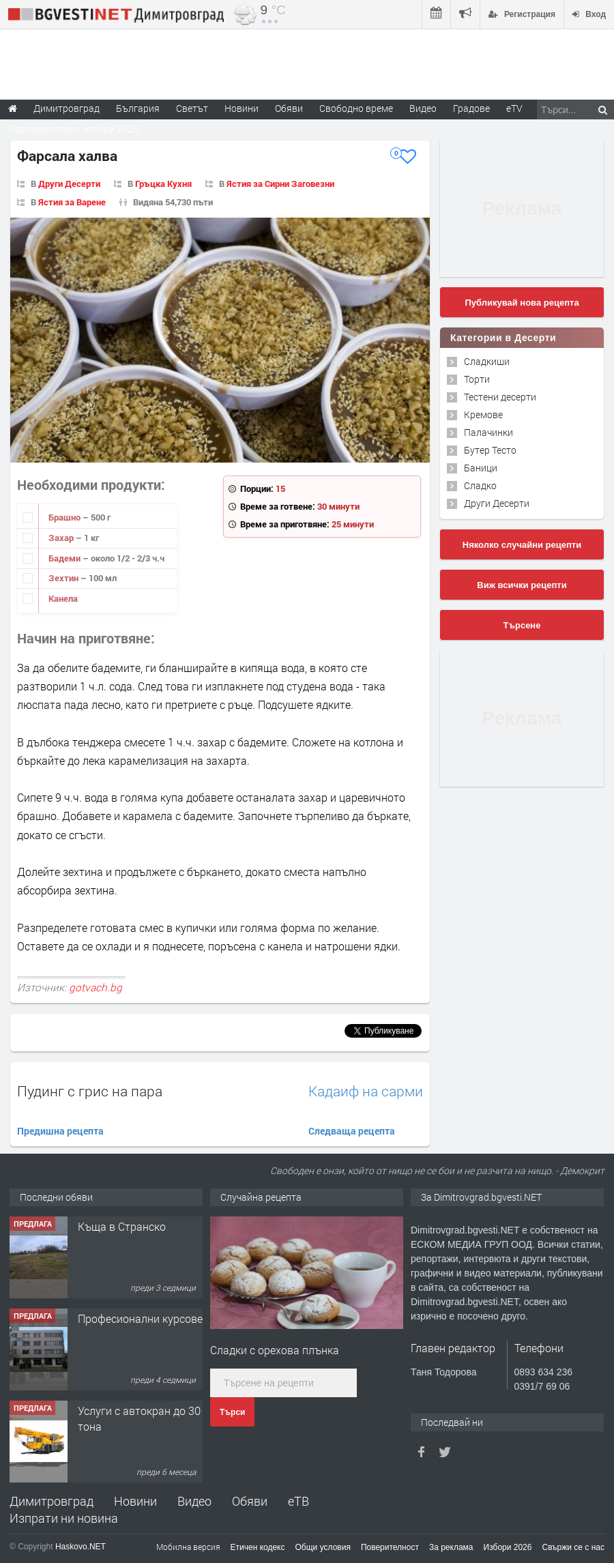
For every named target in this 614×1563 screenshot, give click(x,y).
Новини (241, 108)
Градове (471, 108)
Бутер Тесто (490, 449)
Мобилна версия (188, 1546)
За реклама (451, 1547)
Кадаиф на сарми (365, 1091)
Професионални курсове (140, 1318)
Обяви (249, 1501)
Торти (477, 379)
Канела (63, 598)
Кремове (483, 414)
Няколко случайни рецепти (522, 545)
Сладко (480, 485)
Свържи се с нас (573, 1547)
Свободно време (356, 108)
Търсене (522, 625)
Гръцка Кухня (163, 183)
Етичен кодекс (258, 1547)
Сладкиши (487, 361)
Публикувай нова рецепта (522, 302)
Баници (480, 467)
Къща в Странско (122, 1226)
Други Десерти (69, 183)
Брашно (65, 517)
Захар (62, 537)
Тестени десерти (500, 396)
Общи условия (323, 1547)
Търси (232, 1412)
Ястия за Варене (72, 202)
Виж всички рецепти (521, 585)
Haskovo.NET (80, 1546)
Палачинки (488, 432)
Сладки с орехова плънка (274, 1350)
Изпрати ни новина (64, 1518)
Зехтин (64, 578)
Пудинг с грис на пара (89, 1090)
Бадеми (65, 558)
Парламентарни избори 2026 (73, 128)
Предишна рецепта (60, 1130)
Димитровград (51, 1501)
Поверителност (390, 1547)
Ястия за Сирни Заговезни (280, 183)
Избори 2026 (508, 1547)
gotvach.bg (95, 987)
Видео (194, 1501)
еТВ (298, 1501)
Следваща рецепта (351, 1130)
